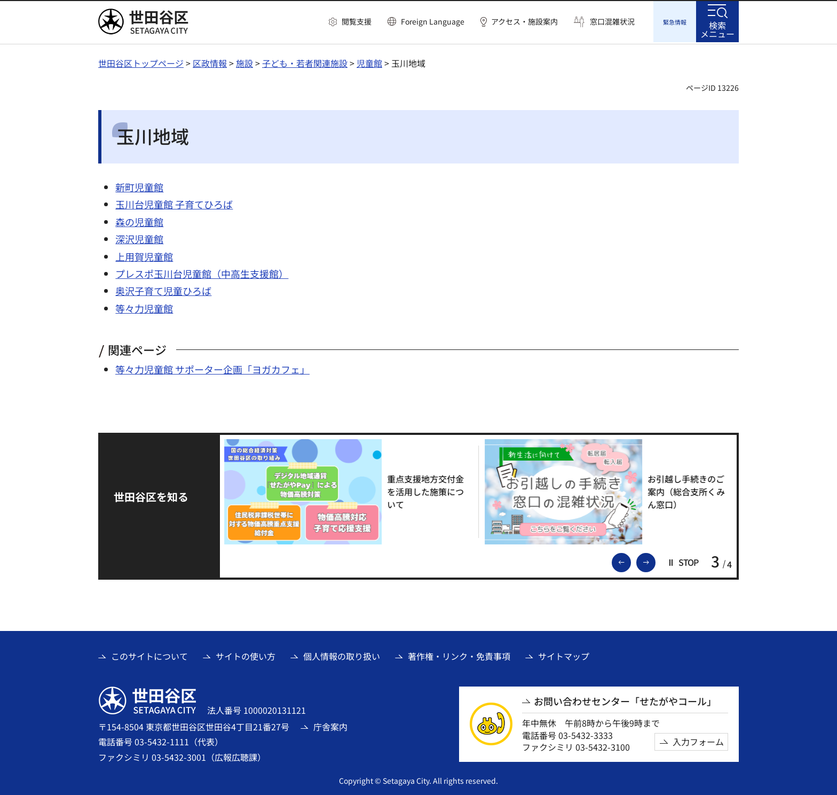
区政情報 (210, 61)
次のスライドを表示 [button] (655, 560)
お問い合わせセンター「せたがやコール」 (625, 699)
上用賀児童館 (144, 255)
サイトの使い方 (245, 654)
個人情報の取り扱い (341, 654)
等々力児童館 (144, 307)
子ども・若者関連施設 (305, 61)
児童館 (369, 61)
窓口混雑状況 (612, 22)
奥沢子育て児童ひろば (163, 289)
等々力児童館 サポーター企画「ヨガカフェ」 (212, 368)
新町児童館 (139, 185)
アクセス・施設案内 (524, 22)
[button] (350, 22)
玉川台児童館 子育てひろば (174, 202)
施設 (244, 61)
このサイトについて (149, 654)
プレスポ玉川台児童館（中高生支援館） (201, 272)
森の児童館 (139, 220)
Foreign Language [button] (432, 21)
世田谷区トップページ (141, 61)
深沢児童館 (139, 237)
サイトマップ (563, 654)
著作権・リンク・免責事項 (459, 654)
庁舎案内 (330, 725)
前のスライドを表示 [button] (630, 560)
